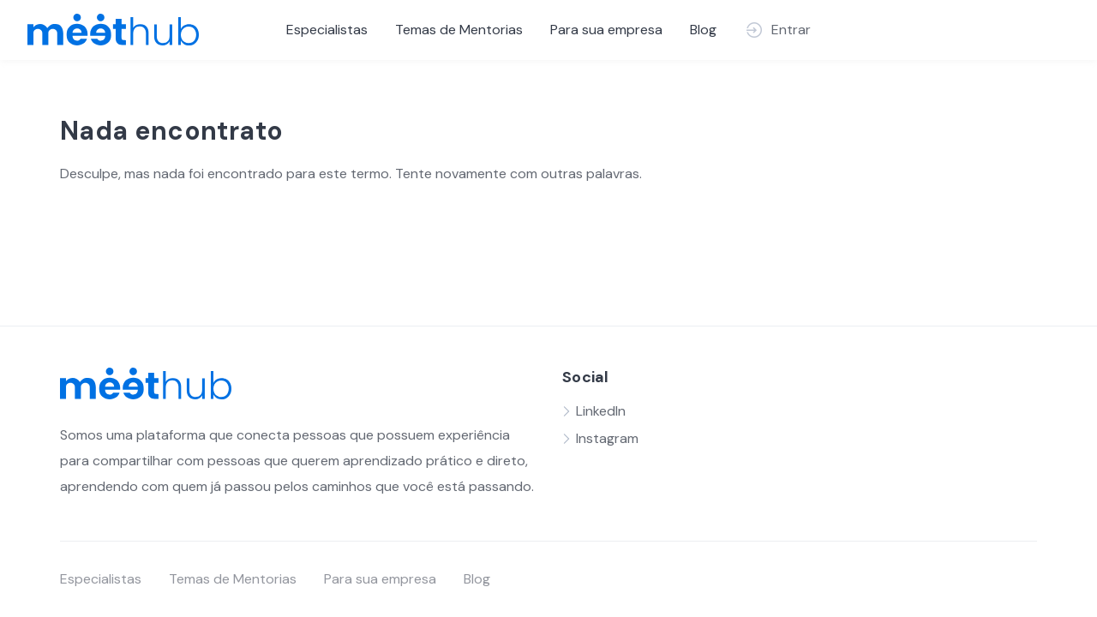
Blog (703, 30)
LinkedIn (601, 411)
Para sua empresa (606, 30)
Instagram (607, 438)
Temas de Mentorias (459, 30)
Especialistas (327, 30)
